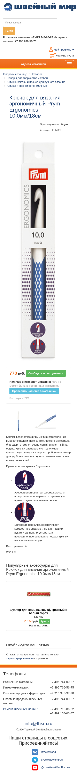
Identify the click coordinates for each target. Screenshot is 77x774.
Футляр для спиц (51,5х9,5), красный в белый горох (38, 611)
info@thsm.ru (38, 723)
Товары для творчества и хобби (27, 78)
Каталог (37, 74)
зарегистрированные (19, 658)
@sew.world (48, 751)
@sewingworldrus (52, 759)
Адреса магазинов (33, 64)
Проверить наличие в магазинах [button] (34, 391)
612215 (38, 617)
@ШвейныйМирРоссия (55, 767)
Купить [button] (44, 621)
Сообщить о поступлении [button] (45, 373)
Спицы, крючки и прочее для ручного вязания (36, 81)
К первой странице (15, 74)
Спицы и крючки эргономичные (27, 85)
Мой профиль (64, 49)
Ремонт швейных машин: (20, 709)
